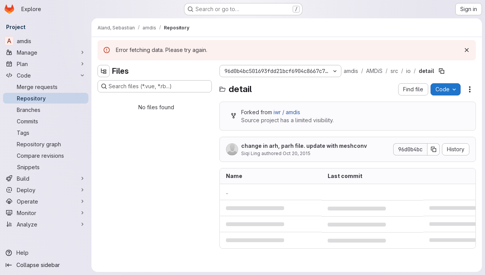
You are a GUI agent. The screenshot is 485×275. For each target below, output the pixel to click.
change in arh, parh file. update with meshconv (304, 145)
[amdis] (45, 41)
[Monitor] (45, 212)
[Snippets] (45, 167)
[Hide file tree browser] (104, 71)
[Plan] (45, 63)
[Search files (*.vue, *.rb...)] (155, 86)
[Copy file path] (441, 71)
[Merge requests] (45, 86)
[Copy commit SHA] (433, 149)
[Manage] (45, 52)
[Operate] (45, 201)
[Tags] (45, 132)
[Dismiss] (466, 50)
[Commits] (45, 121)
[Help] (45, 252)
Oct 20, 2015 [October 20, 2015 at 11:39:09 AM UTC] (297, 153)
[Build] (45, 178)
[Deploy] (45, 189)
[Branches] (45, 109)
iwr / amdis (287, 112)
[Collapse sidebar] (45, 265)
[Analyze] (45, 224)
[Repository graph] (45, 144)
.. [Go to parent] (227, 192)
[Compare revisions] (45, 155)
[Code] (45, 75)
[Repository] (45, 98)
